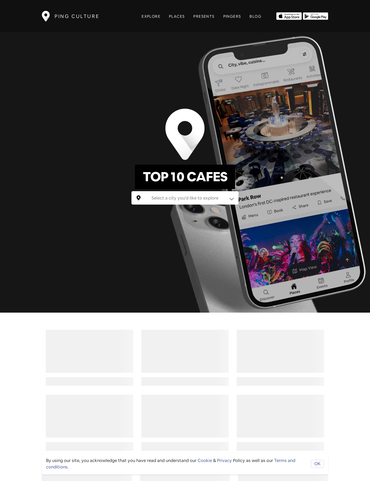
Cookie (205, 460)
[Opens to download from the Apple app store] (289, 15)
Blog (255, 16)
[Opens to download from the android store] (315, 15)
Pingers (232, 16)
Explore (151, 16)
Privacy (224, 460)
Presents (203, 16)
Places (177, 16)
